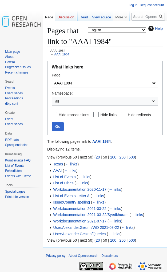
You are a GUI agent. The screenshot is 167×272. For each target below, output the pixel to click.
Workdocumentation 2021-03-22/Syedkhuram (90, 215)
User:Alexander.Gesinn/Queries (79, 234)
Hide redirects (139, 115)
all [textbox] (57, 101)
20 (98, 157)
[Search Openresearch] (148, 17)
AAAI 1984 (61, 54)
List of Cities (63, 183)
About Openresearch (83, 256)
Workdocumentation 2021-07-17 (79, 221)
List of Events (64, 177)
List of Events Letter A (71, 196)
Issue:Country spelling (71, 202)
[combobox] (105, 83)
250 (122, 157)
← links (71, 164)
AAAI (57, 170)
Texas (58, 164)
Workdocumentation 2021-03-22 (79, 208)
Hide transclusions (74, 115)
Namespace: (62, 93)
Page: (57, 75)
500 (132, 157)
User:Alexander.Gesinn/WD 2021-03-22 (86, 227)
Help (155, 28)
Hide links (108, 115)
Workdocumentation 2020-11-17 (79, 189)
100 (113, 157)
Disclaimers (109, 256)
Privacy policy (55, 256)
